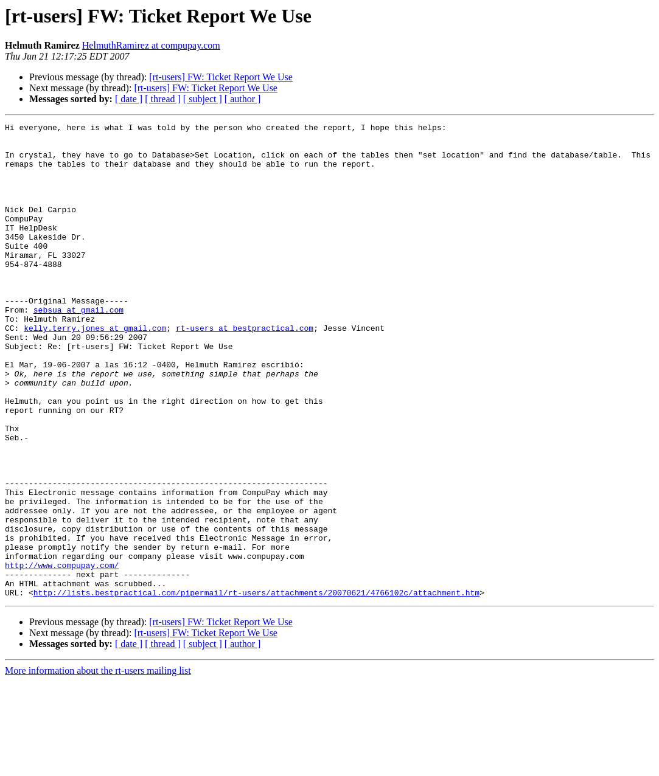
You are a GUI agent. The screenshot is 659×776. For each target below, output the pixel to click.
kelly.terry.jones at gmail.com (95, 369)
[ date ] (128, 99)
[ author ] (243, 99)
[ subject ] (202, 99)
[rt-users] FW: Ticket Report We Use (221, 77)
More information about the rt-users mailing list (98, 765)
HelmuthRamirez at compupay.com (151, 45)
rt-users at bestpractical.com (244, 369)
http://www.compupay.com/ (62, 654)
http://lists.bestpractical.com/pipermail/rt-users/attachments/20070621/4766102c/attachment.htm (256, 687)
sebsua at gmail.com (78, 347)
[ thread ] (163, 99)
